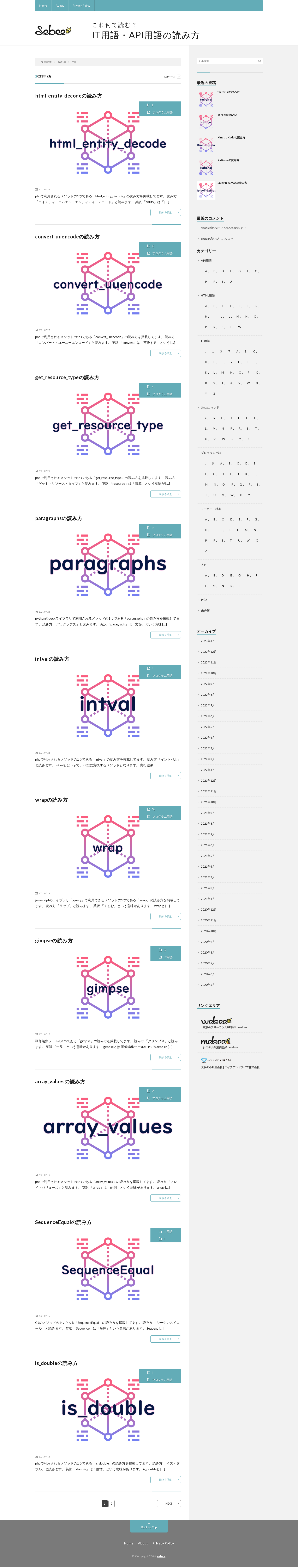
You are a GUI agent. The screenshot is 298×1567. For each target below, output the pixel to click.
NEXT (169, 1503)
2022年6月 (208, 716)
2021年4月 (208, 866)
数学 (204, 599)
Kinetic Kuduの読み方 (231, 137)
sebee (161, 1556)
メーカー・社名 (211, 509)
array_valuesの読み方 (60, 1081)
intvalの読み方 (52, 659)
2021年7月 (208, 834)
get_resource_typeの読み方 (67, 377)
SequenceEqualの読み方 (63, 1222)
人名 (204, 565)
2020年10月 (209, 931)
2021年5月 (208, 855)
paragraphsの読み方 (58, 518)
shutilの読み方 (210, 228)
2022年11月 (209, 662)
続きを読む (165, 212)
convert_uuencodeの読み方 (67, 236)
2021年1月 (208, 898)
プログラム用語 (162, 112)
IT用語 (168, 957)
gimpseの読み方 (54, 940)
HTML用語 (208, 295)
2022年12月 (209, 651)
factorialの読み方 (228, 92)
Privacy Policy (81, 5)
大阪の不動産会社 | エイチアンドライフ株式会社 (230, 1067)
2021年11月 (209, 791)
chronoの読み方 (227, 114)
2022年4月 (208, 737)
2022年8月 (208, 694)
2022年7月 (208, 705)
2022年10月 (209, 673)
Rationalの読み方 (228, 160)
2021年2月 (208, 888)
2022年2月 (208, 759)
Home (43, 5)
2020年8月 (208, 952)
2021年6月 (208, 845)
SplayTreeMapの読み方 (232, 183)
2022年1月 (208, 770)
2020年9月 (208, 941)
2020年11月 (209, 920)
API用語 (206, 260)
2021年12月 (209, 780)
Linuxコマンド (210, 407)
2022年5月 (208, 727)
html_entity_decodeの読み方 (68, 96)
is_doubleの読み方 (56, 1363)
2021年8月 (208, 823)
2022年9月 (208, 684)
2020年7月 (208, 963)
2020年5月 (208, 984)
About (60, 5)
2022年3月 (208, 748)
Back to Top (149, 1527)
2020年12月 (209, 909)
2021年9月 (208, 812)
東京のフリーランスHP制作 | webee (225, 1027)
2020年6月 (208, 974)
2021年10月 (209, 802)
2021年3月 (208, 877)
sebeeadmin (232, 228)
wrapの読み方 (51, 800)
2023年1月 (208, 641)
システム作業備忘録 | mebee (220, 1047)
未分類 (205, 610)
